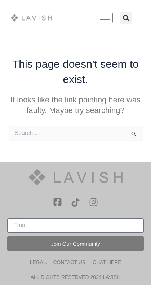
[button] (126, 18)
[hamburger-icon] (105, 18)
